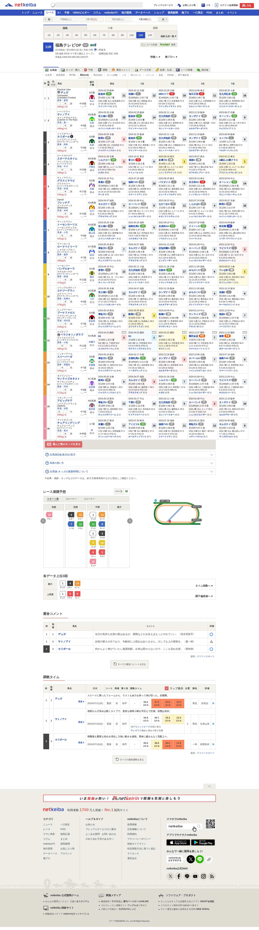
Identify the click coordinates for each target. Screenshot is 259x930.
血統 (161, 75)
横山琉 (92, 233)
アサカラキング (105, 216)
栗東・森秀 (62, 100)
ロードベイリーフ (67, 246)
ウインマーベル (105, 106)
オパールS (197, 358)
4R (76, 35)
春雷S (104, 270)
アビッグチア (64, 400)
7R (104, 35)
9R (122, 35)
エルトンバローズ (197, 106)
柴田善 (92, 409)
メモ (124, 75)
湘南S (195, 160)
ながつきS (167, 204)
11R (141, 35)
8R (113, 35)
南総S (225, 314)
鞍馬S (104, 138)
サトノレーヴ (104, 282)
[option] (86, 536)
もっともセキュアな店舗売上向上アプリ (187, 901)
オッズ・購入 (70, 70)
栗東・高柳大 (63, 298)
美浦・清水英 (63, 320)
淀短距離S (167, 248)
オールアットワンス (137, 436)
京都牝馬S (137, 358)
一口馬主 (198, 12)
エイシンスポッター (107, 128)
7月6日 (65, 19)
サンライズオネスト (68, 378)
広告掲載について (136, 829)
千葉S (134, 402)
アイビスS (137, 424)
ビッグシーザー (165, 260)
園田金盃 (197, 336)
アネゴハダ (194, 326)
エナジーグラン (66, 290)
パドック (150, 75)
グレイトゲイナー (197, 282)
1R (49, 35)
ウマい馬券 (49, 834)
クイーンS (197, 226)
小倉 (110, 27)
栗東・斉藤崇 (63, 364)
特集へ (154, 56)
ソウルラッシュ (165, 238)
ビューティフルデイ (167, 194)
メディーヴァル (196, 436)
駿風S (134, 314)
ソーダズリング (135, 370)
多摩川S (166, 160)
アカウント (66, 853)
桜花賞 (226, 226)
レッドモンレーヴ (197, 194)
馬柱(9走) (98, 75)
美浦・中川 (62, 166)
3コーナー (71, 499)
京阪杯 (165, 270)
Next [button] (130, 521)
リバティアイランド (228, 238)
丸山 (92, 101)
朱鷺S (104, 424)
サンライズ (198, 314)
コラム (97, 12)
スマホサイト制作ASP (180, 905)
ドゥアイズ (133, 106)
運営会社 (132, 858)
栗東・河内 (62, 386)
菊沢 (92, 277)
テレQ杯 (226, 270)
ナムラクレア (225, 128)
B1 (99, 336)
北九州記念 (228, 94)
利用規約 (132, 834)
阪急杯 (105, 94)
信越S (225, 292)
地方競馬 (126, 12)
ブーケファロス (66, 312)
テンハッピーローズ (107, 436)
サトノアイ (63, 114)
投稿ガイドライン (136, 843)
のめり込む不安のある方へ (100, 839)
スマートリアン (135, 194)
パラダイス (168, 182)
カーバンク (137, 204)
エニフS (226, 138)
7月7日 (91, 19)
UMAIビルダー (81, 12)
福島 (65, 28)
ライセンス (133, 853)
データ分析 (143, 70)
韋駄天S (105, 248)
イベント (232, 12)
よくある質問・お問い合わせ (101, 834)
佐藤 (92, 189)
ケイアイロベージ (136, 415)
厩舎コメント (121, 70)
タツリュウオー (226, 282)
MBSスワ (167, 94)
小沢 (92, 299)
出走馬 (48, 75)
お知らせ (90, 824)
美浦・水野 (62, 408)
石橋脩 (92, 365)
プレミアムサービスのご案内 (101, 829)
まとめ (219, 12)
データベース (142, 12)
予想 (66, 12)
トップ (25, 12)
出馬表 (51, 70)
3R (67, 35)
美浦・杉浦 (62, 188)
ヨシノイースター (166, 128)
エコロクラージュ (106, 349)
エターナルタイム (67, 158)
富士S (134, 160)
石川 (92, 211)
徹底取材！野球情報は (125, 901)
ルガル (101, 172)
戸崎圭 (92, 167)
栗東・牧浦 (62, 276)
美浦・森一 (62, 122)
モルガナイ (107, 204)
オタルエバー (225, 260)
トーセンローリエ (67, 224)
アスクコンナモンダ (228, 172)
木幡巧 (92, 342)
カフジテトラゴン (136, 326)
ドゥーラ (193, 238)
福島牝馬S (137, 226)
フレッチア (63, 202)
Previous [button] (43, 521)
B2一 (161, 336)
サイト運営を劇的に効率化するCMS (185, 909)
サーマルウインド (227, 304)
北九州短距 (168, 116)
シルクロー (107, 160)
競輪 (246, 5)
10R (132, 35)
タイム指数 (112, 75)
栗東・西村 (62, 144)
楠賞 (225, 336)
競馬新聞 (173, 12)
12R (150, 35)
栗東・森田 (62, 254)
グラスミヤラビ (66, 180)
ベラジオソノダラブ (70, 334)
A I (58, 12)
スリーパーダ (64, 356)
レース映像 (184, 70)
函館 (155, 27)
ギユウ (162, 349)
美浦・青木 (62, 430)
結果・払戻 (163, 70)
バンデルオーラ (66, 268)
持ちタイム (136, 75)
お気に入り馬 (67, 848)
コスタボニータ (135, 238)
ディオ (101, 194)
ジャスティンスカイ (107, 150)
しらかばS (197, 204)
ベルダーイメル (226, 150)
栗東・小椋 (62, 342)
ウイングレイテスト (167, 106)
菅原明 (92, 321)
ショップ (159, 12)
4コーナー (89, 499)
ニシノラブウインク (167, 172)
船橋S (165, 314)
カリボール (63, 136)
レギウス (137, 730)
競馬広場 (65, 834)
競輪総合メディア (67, 914)
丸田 (92, 123)
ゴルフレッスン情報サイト (124, 905)
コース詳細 (149, 45)
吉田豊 (92, 387)
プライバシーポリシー (139, 839)
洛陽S (134, 94)
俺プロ (185, 12)
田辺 (92, 255)
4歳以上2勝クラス (228, 160)
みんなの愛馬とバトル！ (67, 901)
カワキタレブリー (197, 172)
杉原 (92, 145)
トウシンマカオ (165, 282)
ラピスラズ (228, 248)
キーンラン (228, 116)
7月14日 (145, 19)
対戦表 (170, 75)
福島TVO (136, 182)
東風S (104, 182)
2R (58, 35)
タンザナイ (198, 116)
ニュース (37, 12)
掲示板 (202, 70)
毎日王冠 (197, 94)
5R (85, 35)
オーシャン (228, 182)
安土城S (105, 116)
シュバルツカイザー (137, 216)
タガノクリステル (166, 216)
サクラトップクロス (137, 349)
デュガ (62, 92)
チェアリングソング (68, 422)
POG (209, 12)
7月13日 (118, 19)
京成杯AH (167, 226)
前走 (80, 701)
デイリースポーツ (205, 656)
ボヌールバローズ (227, 349)
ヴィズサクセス (226, 436)
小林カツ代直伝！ (118, 909)
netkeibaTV (111, 12)
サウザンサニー (165, 326)
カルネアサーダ (196, 128)
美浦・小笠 (62, 232)
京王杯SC (197, 182)
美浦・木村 (62, 210)
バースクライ (225, 326)
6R (94, 35)
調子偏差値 (183, 75)
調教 (102, 70)
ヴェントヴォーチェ (228, 194)
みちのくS (197, 270)
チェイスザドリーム (107, 260)
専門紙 (72, 75)
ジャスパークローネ (228, 106)
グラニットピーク (141, 726)
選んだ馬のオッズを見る (63, 444)
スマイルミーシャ (197, 349)
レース (50, 12)
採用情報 (132, 824)
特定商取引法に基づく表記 (141, 848)
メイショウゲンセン (198, 370)
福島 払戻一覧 (167, 36)
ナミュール (133, 172)
